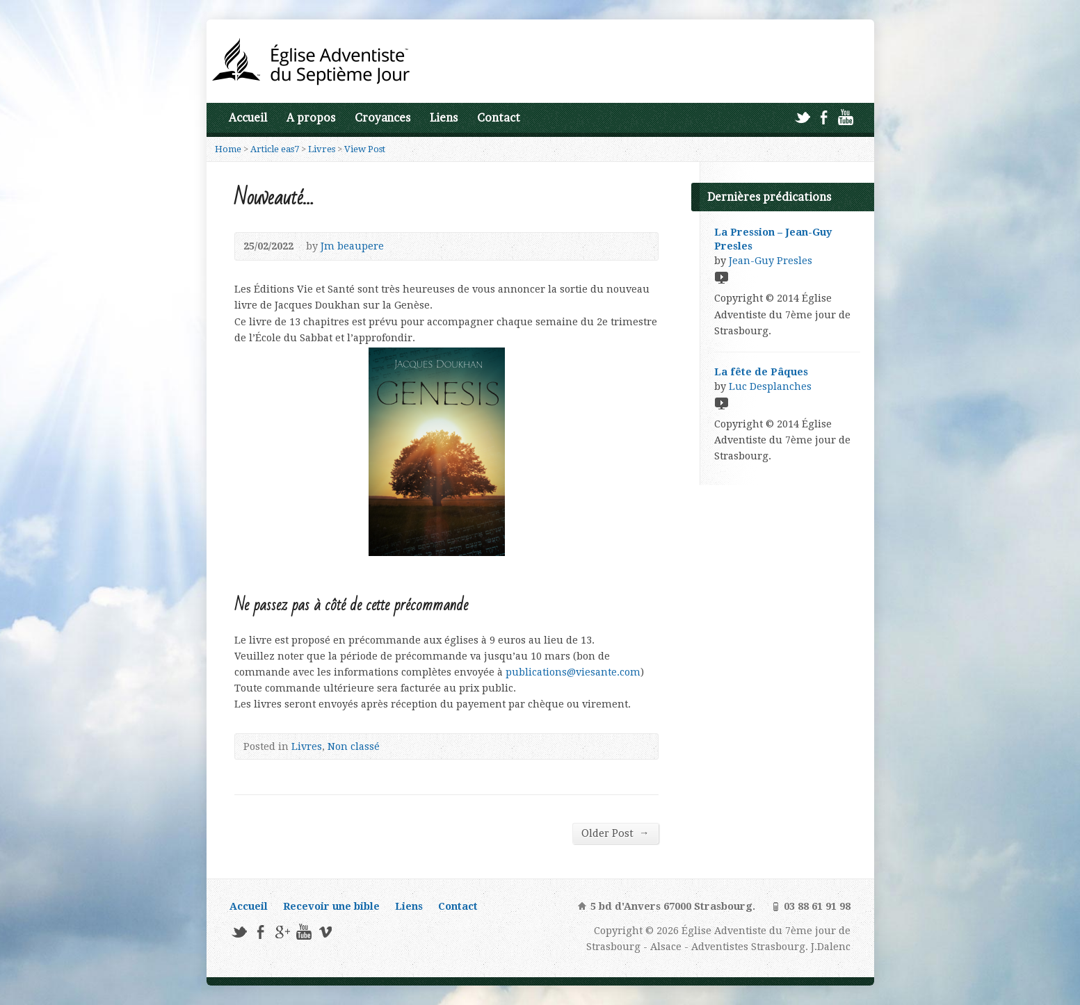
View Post (364, 149)
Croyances (382, 117)
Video (721, 277)
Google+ (282, 932)
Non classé (354, 746)
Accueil (248, 117)
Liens (444, 117)
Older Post (615, 833)
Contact (498, 117)
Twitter (802, 117)
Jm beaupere (352, 246)
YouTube (845, 117)
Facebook (824, 117)
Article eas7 (274, 149)
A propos (311, 117)
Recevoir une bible (331, 906)
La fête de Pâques (761, 371)
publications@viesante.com (573, 672)
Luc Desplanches (770, 386)
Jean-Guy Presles (770, 260)
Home (228, 149)
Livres (321, 149)
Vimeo (325, 932)
